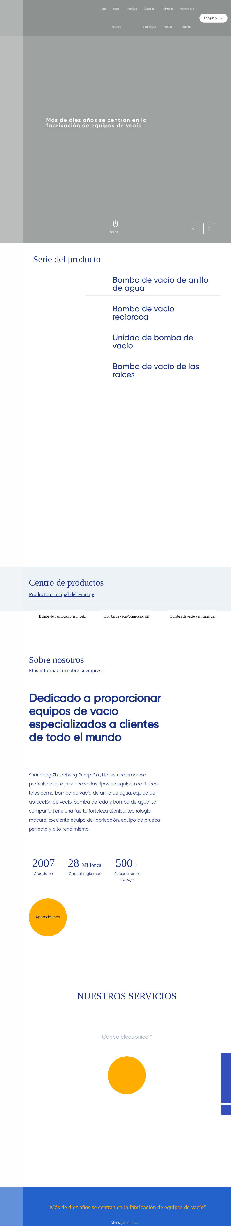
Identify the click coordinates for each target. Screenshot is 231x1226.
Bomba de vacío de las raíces (156, 370)
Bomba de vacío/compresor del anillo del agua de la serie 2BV (61, 618)
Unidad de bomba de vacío (153, 341)
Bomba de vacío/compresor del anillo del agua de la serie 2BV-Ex (127, 618)
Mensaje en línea (124, 1222)
